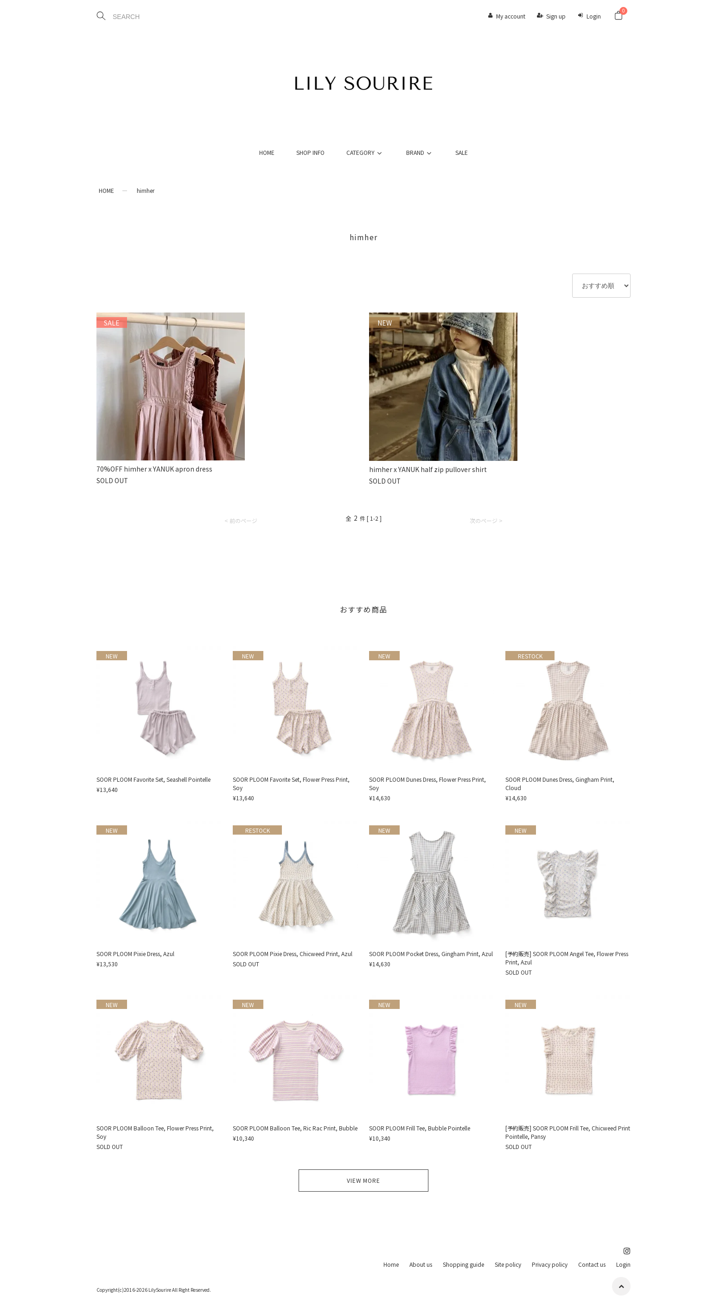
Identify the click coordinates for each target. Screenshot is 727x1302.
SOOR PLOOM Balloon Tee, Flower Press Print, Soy (155, 1132)
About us (420, 1264)
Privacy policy (550, 1264)
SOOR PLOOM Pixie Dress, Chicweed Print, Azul (292, 953)
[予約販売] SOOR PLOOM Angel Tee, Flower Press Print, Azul (566, 958)
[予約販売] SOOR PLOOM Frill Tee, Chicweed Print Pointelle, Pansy (567, 1132)
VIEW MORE (363, 1180)
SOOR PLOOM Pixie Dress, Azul (135, 953)
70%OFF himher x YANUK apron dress (154, 468)
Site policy (508, 1264)
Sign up (556, 16)
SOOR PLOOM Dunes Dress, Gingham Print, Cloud (559, 783)
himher (145, 190)
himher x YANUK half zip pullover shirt (428, 469)
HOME (266, 152)
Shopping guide (463, 1264)
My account (510, 16)
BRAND (420, 152)
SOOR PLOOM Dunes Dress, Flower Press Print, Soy (427, 783)
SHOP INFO (310, 152)
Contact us (592, 1264)
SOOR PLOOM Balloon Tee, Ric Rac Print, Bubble (295, 1128)
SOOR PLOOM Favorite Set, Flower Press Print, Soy (291, 783)
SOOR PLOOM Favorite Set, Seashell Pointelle (153, 779)
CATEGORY (365, 152)
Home (391, 1264)
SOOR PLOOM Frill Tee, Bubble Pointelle (419, 1128)
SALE (461, 152)
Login (594, 16)
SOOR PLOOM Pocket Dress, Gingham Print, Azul (431, 953)
